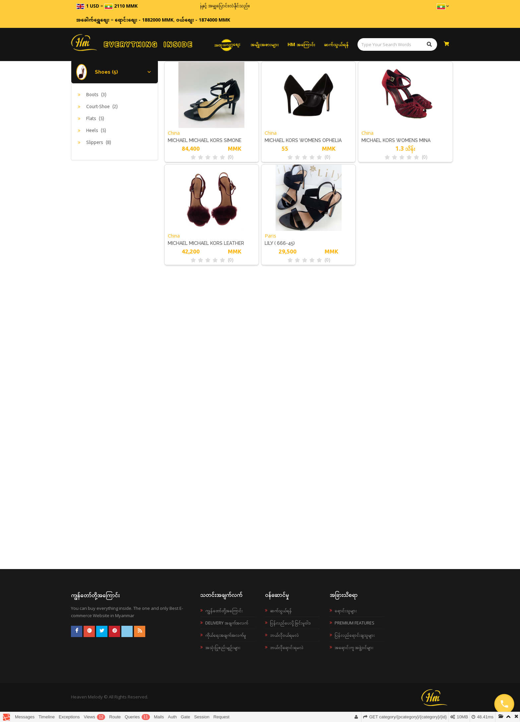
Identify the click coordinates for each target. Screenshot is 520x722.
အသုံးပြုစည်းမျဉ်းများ (222, 647)
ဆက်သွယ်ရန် (336, 44)
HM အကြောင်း (301, 44)
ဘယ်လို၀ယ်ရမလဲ (284, 635)
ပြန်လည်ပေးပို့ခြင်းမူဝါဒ (290, 623)
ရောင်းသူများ (346, 611)
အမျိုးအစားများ (264, 44)
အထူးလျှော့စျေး (227, 44)
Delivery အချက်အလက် (226, 623)
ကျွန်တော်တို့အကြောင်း (224, 611)
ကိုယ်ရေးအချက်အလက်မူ (225, 635)
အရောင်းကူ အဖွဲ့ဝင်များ (354, 647)
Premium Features (354, 623)
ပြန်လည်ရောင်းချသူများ (355, 635)
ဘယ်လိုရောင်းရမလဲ (286, 647)
